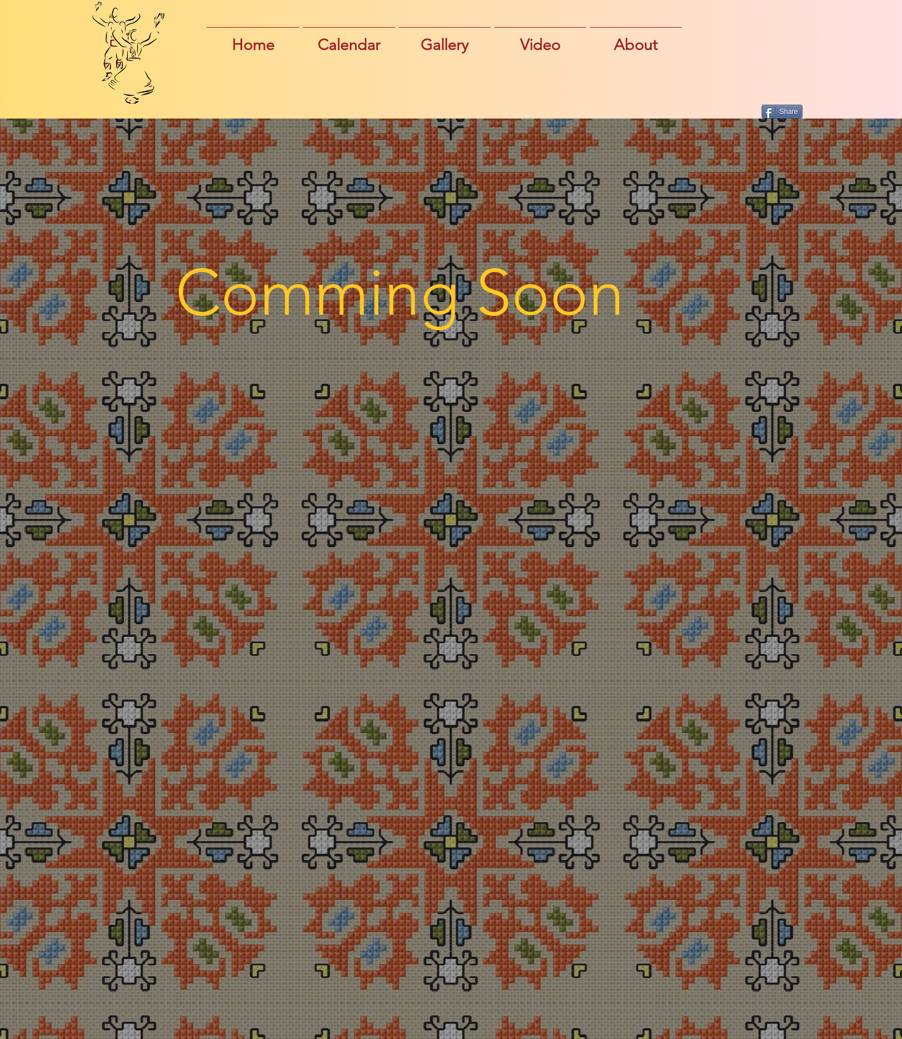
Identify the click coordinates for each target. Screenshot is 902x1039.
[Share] (782, 112)
